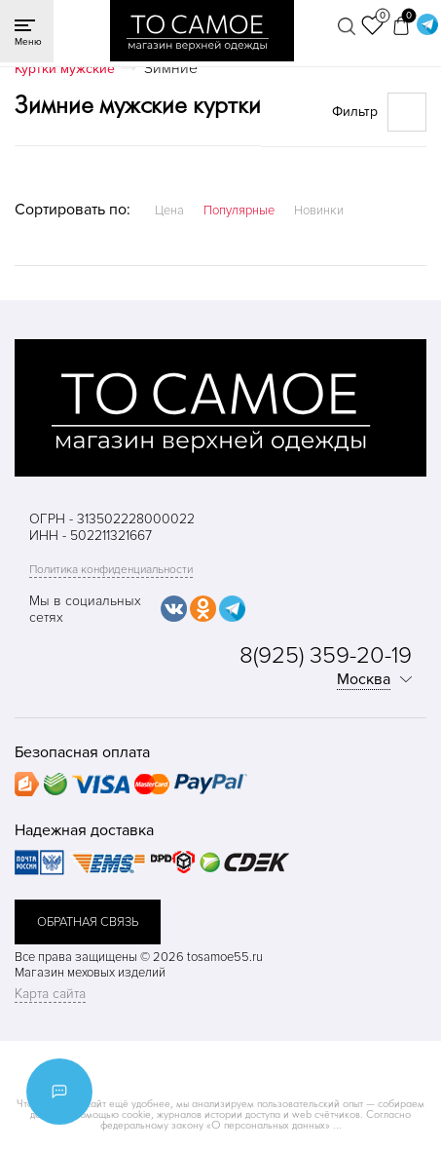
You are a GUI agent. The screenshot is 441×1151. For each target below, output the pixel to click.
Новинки (319, 210)
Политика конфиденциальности (111, 569)
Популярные (239, 210)
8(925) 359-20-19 (325, 655)
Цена (169, 210)
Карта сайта (50, 993)
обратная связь (87, 922)
